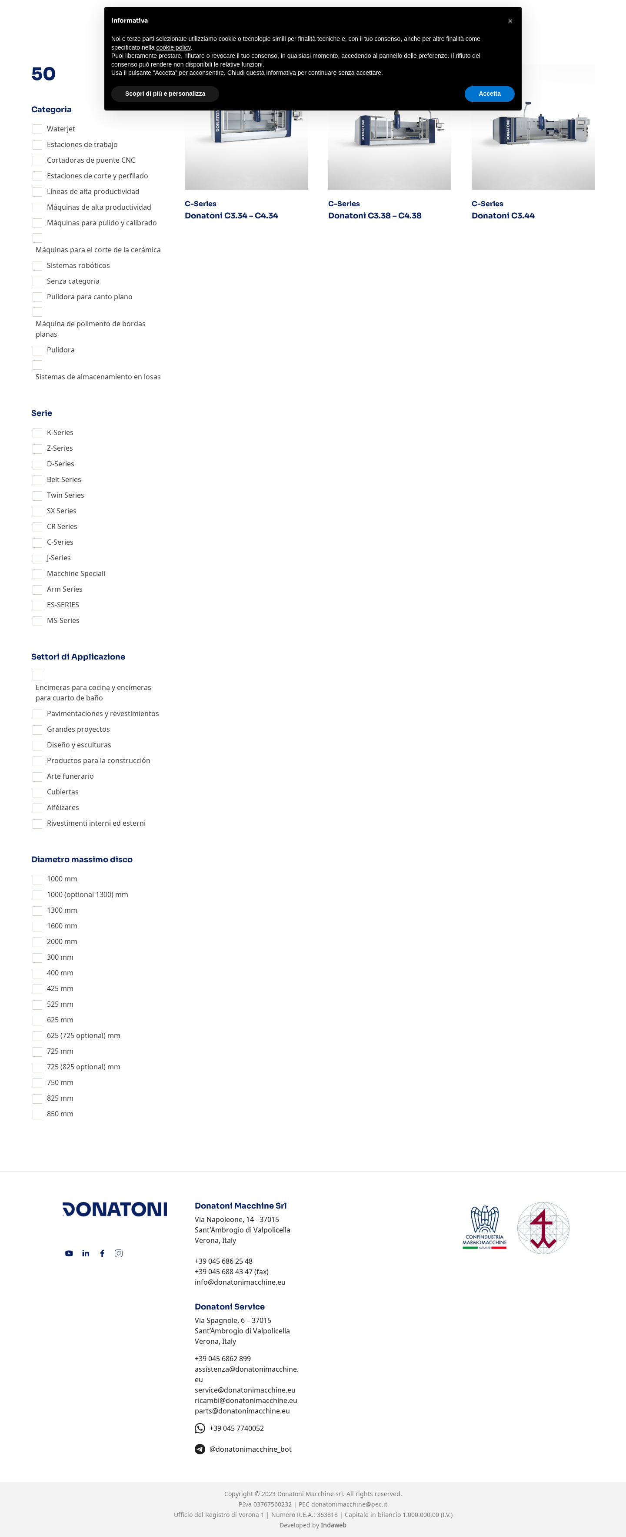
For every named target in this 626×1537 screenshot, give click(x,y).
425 (53, 988)
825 (53, 1098)
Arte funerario (70, 776)
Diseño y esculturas (79, 745)
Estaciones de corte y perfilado (97, 176)
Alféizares (63, 807)
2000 (55, 941)
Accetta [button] (490, 93)
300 (53, 957)
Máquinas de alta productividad (99, 207)
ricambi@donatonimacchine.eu (246, 1400)
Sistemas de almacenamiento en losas (98, 377)
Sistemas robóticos (78, 265)
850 (53, 1113)
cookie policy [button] (173, 47)
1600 (55, 926)
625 (53, 1020)
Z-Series (60, 448)
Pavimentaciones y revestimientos (103, 713)
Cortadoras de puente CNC (91, 160)
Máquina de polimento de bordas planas (91, 329)
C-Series (60, 542)
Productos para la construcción (98, 760)
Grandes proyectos (78, 729)
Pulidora (61, 350)
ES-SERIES (63, 604)
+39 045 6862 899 (223, 1358)
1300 (55, 910)
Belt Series (64, 479)
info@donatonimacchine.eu (240, 1282)
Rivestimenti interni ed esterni (96, 823)
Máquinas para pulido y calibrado (102, 223)
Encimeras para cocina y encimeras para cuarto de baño (93, 693)
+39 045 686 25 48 (224, 1261)
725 (53, 1051)
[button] (510, 21)
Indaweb (333, 1525)
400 (53, 973)
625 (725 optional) (76, 1035)
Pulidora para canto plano (90, 296)
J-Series (59, 558)
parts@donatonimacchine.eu (242, 1411)
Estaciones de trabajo (82, 144)
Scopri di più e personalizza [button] (165, 93)
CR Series (62, 526)
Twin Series (65, 495)
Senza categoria (73, 281)
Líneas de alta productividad (93, 191)
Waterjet (61, 129)
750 (53, 1082)
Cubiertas (63, 792)
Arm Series (65, 589)
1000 (55, 879)
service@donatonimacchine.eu (245, 1390)
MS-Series (63, 620)
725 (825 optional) (76, 1067)
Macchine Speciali (76, 573)
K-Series (60, 432)
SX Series (62, 511)
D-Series (60, 464)
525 (53, 1004)
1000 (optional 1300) (80, 894)
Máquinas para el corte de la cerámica (98, 249)
